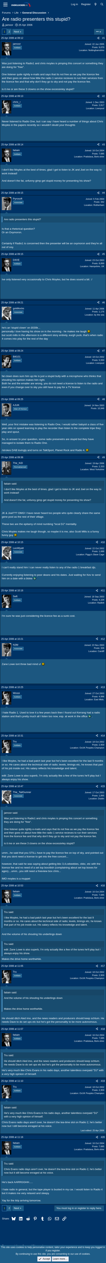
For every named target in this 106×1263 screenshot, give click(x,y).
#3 (103, 144)
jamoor (9, 24)
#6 (103, 302)
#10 (103, 542)
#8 (103, 399)
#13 (103, 687)
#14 (103, 735)
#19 (103, 1081)
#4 (103, 192)
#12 (103, 639)
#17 (103, 966)
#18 (103, 1029)
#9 (103, 457)
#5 (103, 254)
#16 (103, 885)
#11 (103, 590)
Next (16, 31)
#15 (103, 786)
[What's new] (95, 4)
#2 (103, 96)
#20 (103, 1137)
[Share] (98, 38)
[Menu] (5, 4)
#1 (103, 38)
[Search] (102, 4)
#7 (103, 350)
